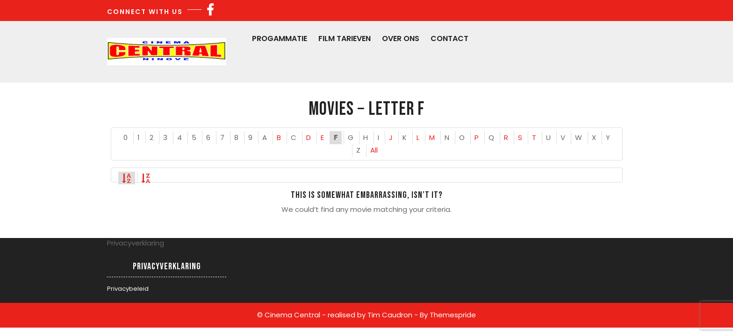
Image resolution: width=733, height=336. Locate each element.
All (374, 150)
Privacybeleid (128, 288)
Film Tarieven (344, 38)
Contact (449, 38)
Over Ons (400, 38)
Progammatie (279, 38)
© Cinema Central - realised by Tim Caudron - (337, 315)
